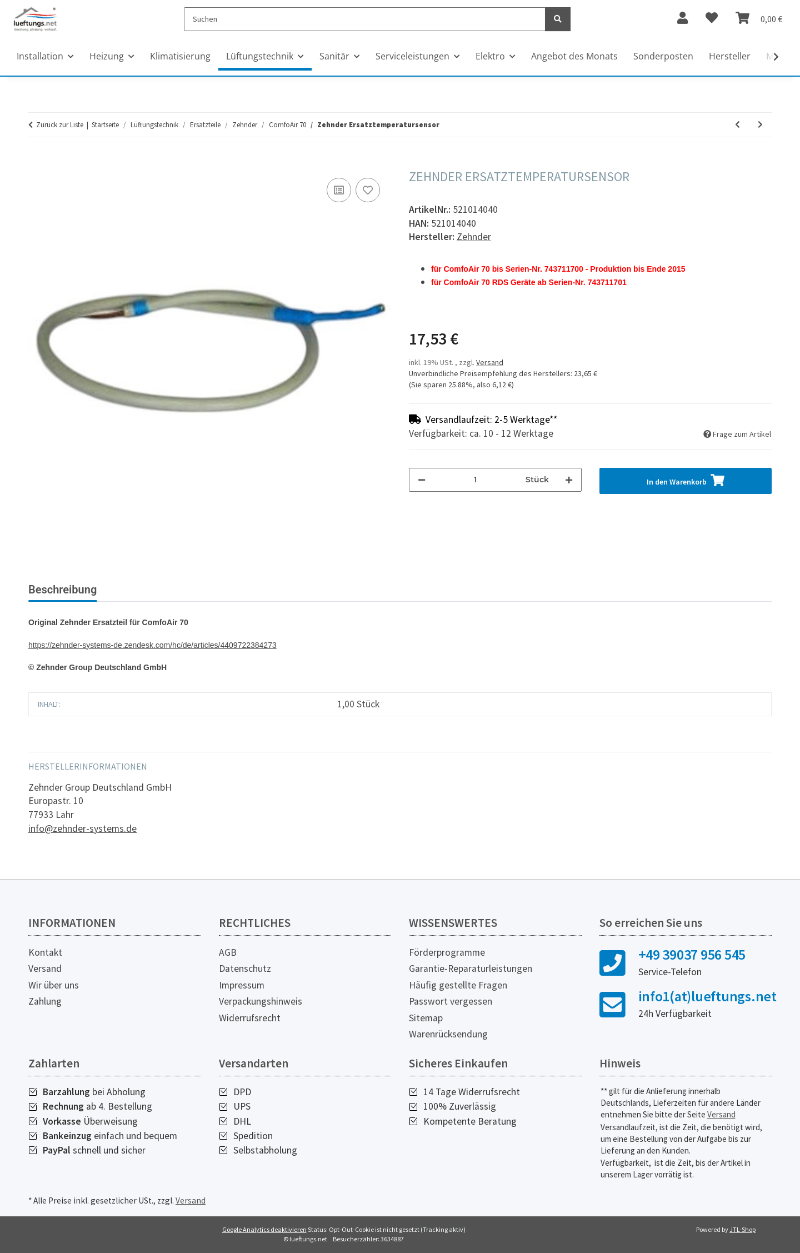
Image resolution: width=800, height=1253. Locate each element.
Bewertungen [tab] (147, 589)
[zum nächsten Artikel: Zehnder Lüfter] (760, 125)
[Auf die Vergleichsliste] (339, 190)
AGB (228, 952)
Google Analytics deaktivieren (264, 1229)
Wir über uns (53, 985)
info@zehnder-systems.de (82, 828)
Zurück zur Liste (59, 124)
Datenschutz (245, 968)
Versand (489, 362)
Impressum (241, 985)
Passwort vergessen (450, 1001)
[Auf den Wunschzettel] (368, 190)
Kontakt (45, 952)
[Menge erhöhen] (569, 479)
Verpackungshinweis (260, 1001)
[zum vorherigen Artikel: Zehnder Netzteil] (737, 125)
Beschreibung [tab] (62, 589)
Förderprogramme (447, 952)
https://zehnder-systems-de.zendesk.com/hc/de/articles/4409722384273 (152, 645)
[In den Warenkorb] (37, 163)
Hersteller (730, 56)
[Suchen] (365, 19)
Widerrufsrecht (250, 1018)
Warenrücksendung (448, 1034)
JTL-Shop (742, 1229)
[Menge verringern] (421, 479)
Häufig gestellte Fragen (458, 985)
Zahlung (45, 1001)
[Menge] (475, 479)
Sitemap (426, 1018)
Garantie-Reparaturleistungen (470, 968)
